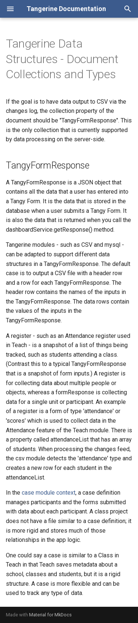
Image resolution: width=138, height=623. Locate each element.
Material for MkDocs (50, 614)
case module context (48, 492)
